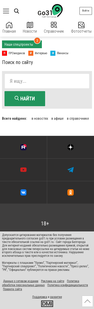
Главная (9, 28)
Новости (30, 28)
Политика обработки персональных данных (40, 283)
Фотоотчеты (81, 28)
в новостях (40, 118)
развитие (56, 297)
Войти (85, 10)
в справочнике (78, 118)
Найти (25, 99)
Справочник (54, 28)
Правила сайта (12, 289)
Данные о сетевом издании (20, 281)
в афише (57, 118)
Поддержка (39, 297)
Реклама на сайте (52, 281)
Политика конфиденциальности (67, 285)
